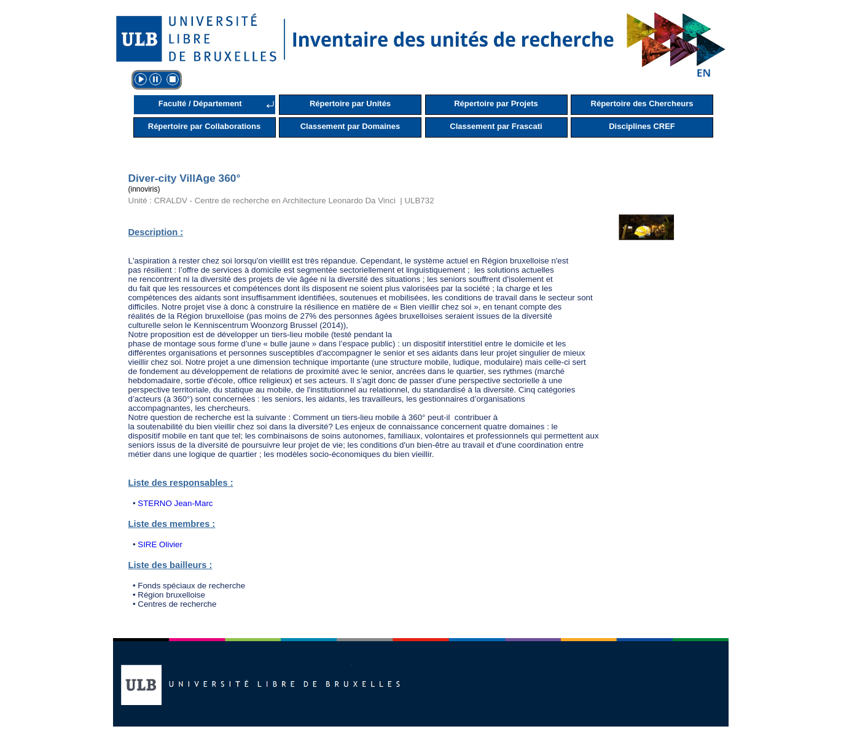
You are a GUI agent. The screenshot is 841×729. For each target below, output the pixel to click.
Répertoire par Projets (496, 103)
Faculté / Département (200, 103)
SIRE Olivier (160, 544)
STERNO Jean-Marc (175, 503)
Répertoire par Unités (350, 103)
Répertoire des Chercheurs (642, 103)
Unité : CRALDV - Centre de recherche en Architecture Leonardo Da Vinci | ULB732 (281, 200)
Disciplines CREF (642, 126)
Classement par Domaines (350, 126)
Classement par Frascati (496, 126)
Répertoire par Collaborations (204, 126)
